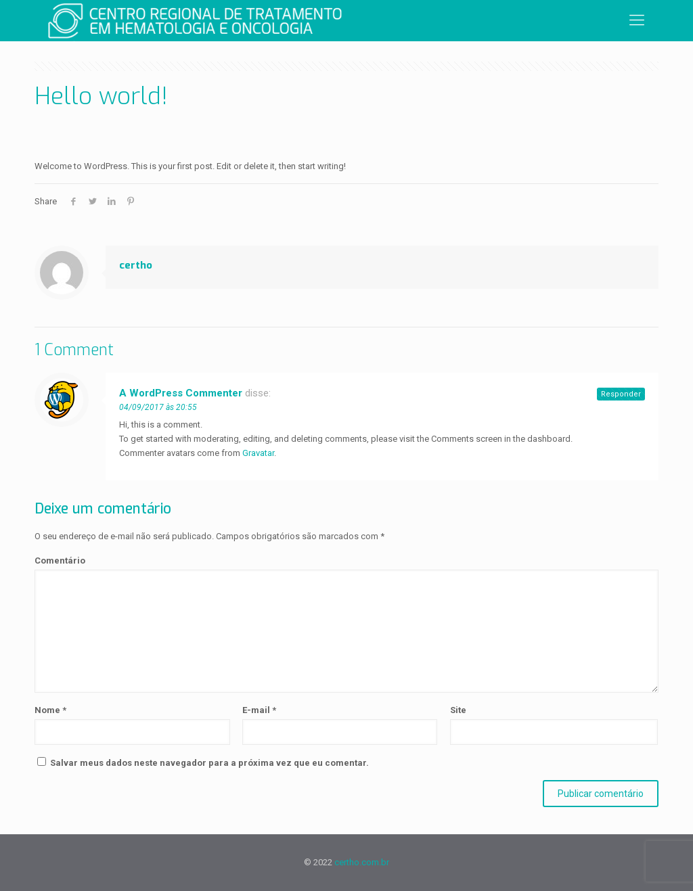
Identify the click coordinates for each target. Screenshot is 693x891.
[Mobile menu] (636, 20)
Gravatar (258, 453)
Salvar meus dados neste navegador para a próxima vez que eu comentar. (209, 763)
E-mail (259, 710)
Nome (50, 710)
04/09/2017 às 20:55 (158, 407)
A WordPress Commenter (180, 393)
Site (458, 710)
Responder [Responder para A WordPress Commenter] (621, 394)
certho (135, 265)
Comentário (60, 560)
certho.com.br (361, 862)
